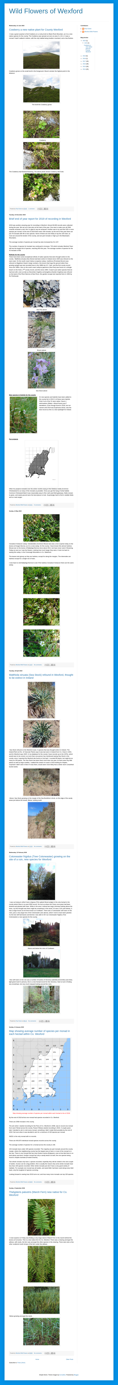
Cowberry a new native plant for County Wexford (36, 29)
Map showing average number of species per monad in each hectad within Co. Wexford (39, 1032)
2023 (84, 40)
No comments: (38, 664)
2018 (84, 58)
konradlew (62, 1375)
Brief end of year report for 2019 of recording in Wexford (40, 218)
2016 (84, 64)
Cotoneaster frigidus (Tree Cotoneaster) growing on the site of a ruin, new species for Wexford (39, 858)
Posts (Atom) (21, 1362)
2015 (84, 66)
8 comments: (37, 505)
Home (37, 1359)
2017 (84, 61)
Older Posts (69, 1359)
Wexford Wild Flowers (91, 31)
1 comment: (31, 208)
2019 (84, 56)
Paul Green (88, 28)
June (86, 43)
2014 (84, 69)
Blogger (76, 1375)
